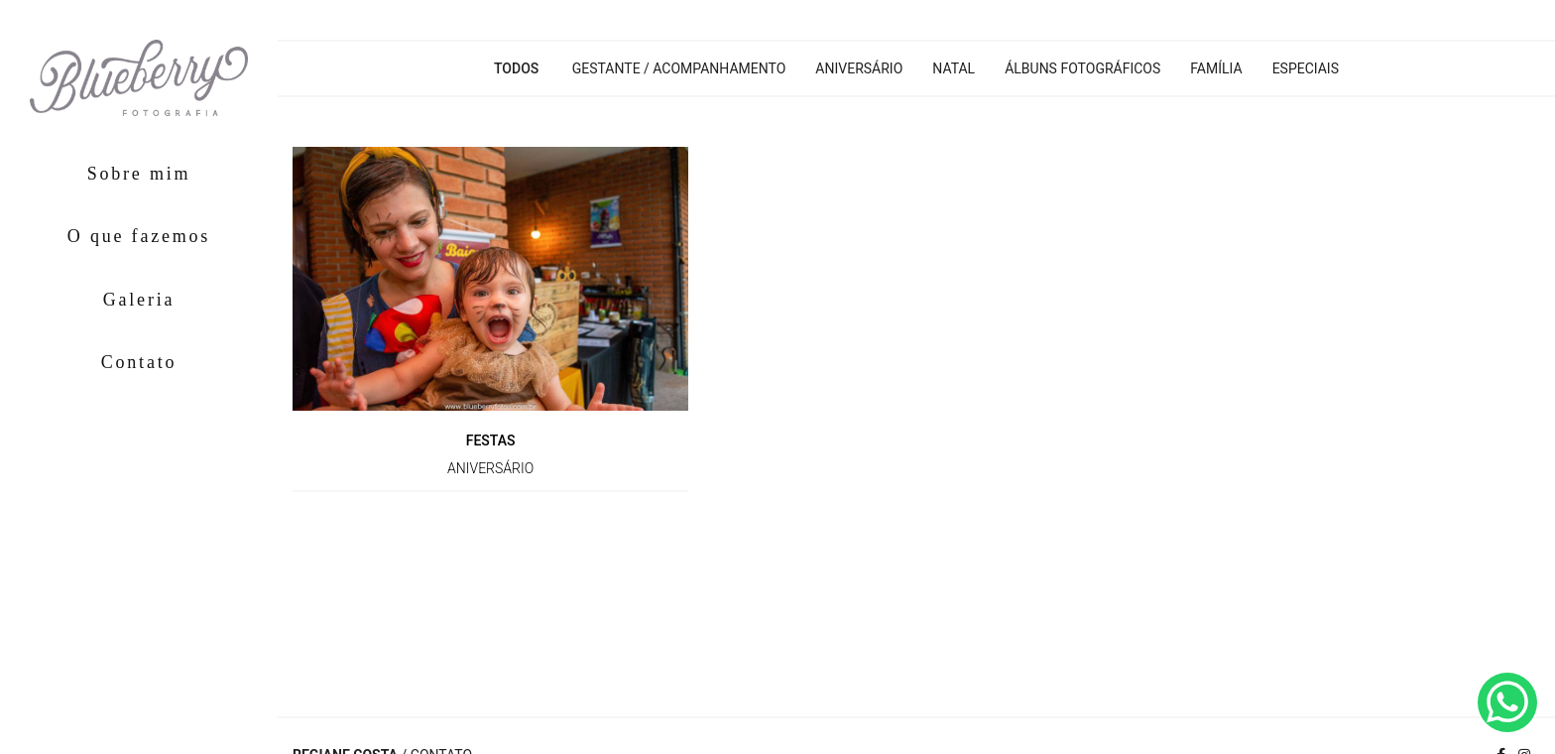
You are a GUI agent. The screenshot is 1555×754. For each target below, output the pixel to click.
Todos (516, 68)
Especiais (1305, 68)
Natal (953, 68)
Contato (139, 362)
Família (1216, 68)
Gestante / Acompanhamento (679, 68)
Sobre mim (139, 174)
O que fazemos (138, 236)
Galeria (139, 300)
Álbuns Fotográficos (1082, 68)
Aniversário (858, 68)
